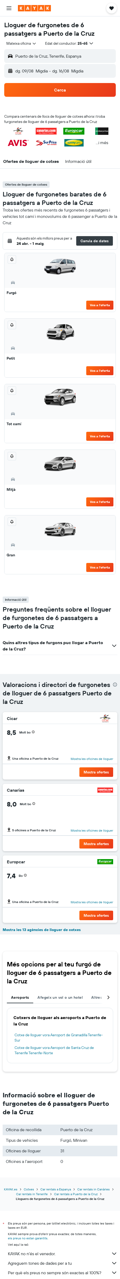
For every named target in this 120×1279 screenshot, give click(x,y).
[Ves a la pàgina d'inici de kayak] (34, 8)
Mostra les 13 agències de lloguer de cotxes (42, 929)
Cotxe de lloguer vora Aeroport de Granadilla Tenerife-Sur (59, 1038)
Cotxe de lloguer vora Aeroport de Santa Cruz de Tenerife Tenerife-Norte (54, 1050)
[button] (9, 8)
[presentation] (115, 684)
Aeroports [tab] (20, 997)
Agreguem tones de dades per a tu (62, 1263)
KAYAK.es (10, 1189)
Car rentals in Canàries (93, 1189)
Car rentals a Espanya (55, 1189)
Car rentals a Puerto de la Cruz (76, 1194)
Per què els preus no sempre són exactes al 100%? (62, 1272)
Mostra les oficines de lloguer (92, 759)
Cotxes (29, 1189)
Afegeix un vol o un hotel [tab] (60, 997)
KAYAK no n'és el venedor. (62, 1253)
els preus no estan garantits (27, 1238)
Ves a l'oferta (100, 305)
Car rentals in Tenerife (32, 1194)
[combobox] (21, 43)
